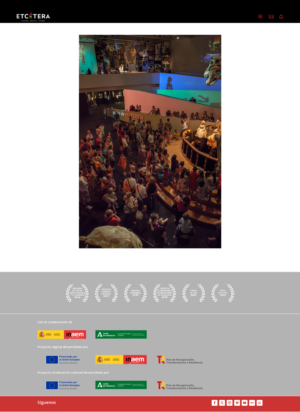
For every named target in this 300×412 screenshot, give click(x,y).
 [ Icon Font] (271, 16)
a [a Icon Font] (260, 16)
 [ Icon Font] (281, 16)
